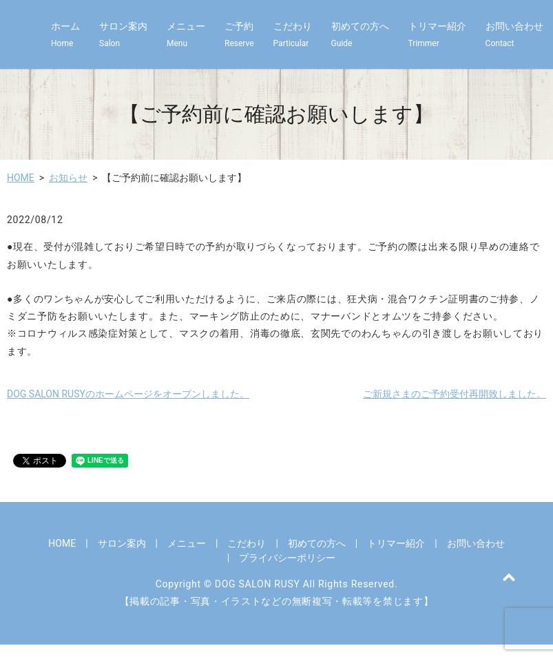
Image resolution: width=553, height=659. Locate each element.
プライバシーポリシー (287, 557)
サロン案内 (123, 35)
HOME (20, 177)
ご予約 (239, 35)
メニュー (186, 35)
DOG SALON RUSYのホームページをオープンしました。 (128, 393)
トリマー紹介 (437, 35)
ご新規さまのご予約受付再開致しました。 (454, 393)
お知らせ (68, 177)
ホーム (65, 35)
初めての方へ (360, 35)
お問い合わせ (514, 35)
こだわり (292, 35)
